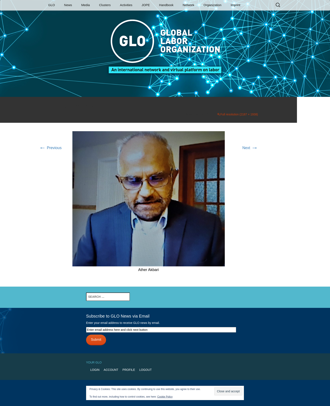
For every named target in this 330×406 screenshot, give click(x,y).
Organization (212, 5)
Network (188, 5)
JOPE (146, 5)
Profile (128, 369)
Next (250, 148)
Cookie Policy (165, 396)
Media (85, 5)
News (68, 5)
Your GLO (94, 362)
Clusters (105, 5)
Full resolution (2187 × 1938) (239, 114)
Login (95, 369)
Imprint (235, 5)
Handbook (166, 5)
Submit (96, 339)
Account (111, 369)
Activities (126, 5)
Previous (50, 148)
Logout (145, 369)
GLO (51, 5)
